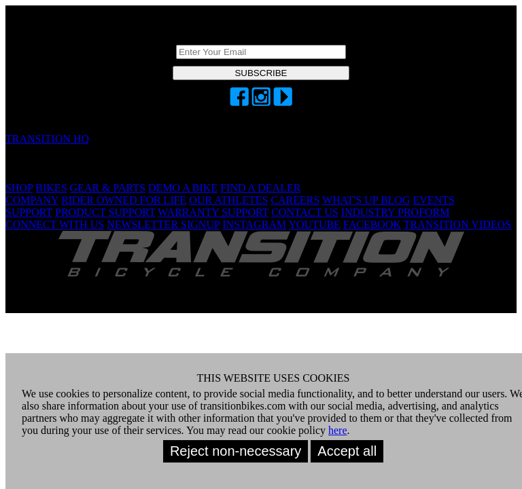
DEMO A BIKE (183, 188)
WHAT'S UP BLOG (366, 200)
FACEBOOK (372, 224)
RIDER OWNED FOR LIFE (123, 200)
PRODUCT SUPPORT (105, 212)
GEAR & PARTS (107, 188)
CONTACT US (304, 212)
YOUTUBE (315, 224)
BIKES (51, 188)
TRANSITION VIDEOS (457, 224)
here (337, 430)
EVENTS (434, 200)
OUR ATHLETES (228, 200)
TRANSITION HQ (47, 139)
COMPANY (31, 200)
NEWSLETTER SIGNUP (163, 224)
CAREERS (295, 200)
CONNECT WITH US (54, 224)
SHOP (19, 188)
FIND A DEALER (260, 188)
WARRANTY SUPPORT (213, 212)
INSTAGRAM (254, 224)
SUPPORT (28, 212)
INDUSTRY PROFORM (395, 212)
